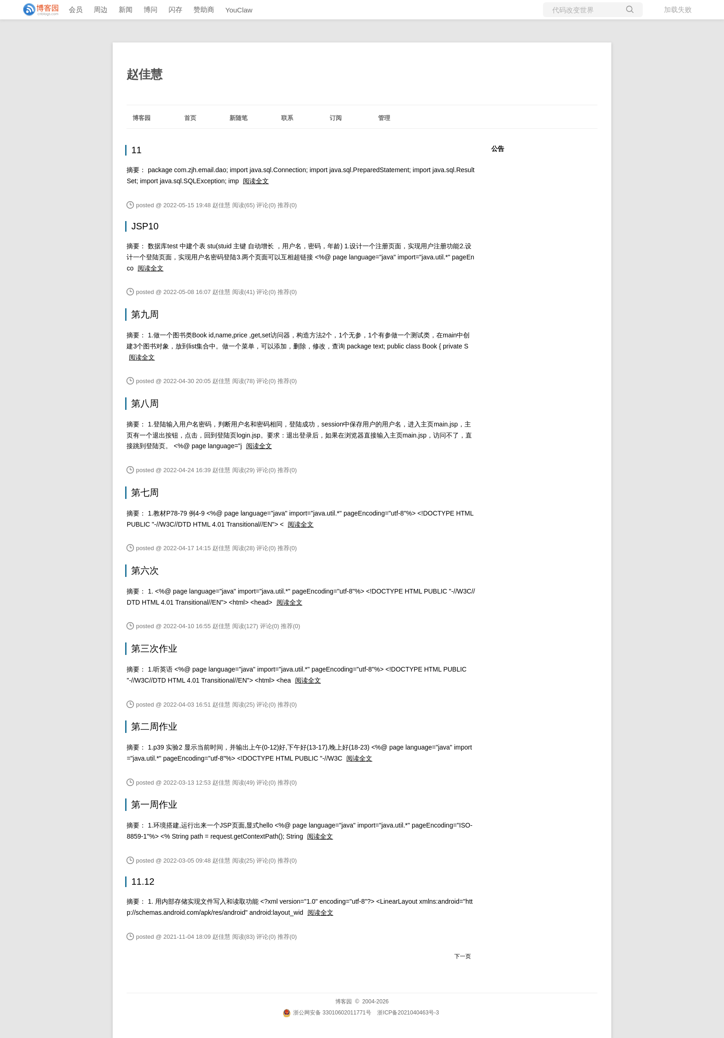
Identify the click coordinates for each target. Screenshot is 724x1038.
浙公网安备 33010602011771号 (327, 1012)
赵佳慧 (145, 74)
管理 (384, 117)
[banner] (36, 9)
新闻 (126, 9)
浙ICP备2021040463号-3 (408, 1012)
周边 (101, 9)
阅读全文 (256, 181)
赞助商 (203, 9)
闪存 (175, 9)
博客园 (142, 117)
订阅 (336, 117)
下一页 (462, 956)
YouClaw (239, 10)
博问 (150, 9)
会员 (76, 9)
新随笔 (238, 117)
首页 (190, 117)
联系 (287, 117)
